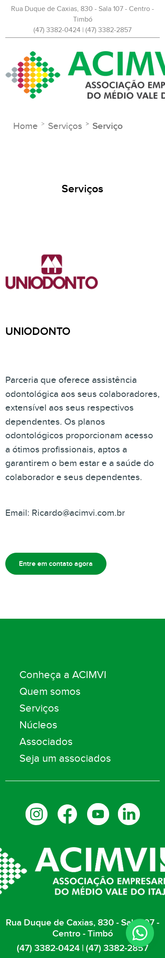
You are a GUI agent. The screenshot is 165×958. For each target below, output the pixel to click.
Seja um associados (65, 758)
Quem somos (50, 691)
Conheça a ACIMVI (62, 674)
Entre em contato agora (56, 563)
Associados (46, 741)
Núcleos (38, 725)
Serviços (39, 708)
